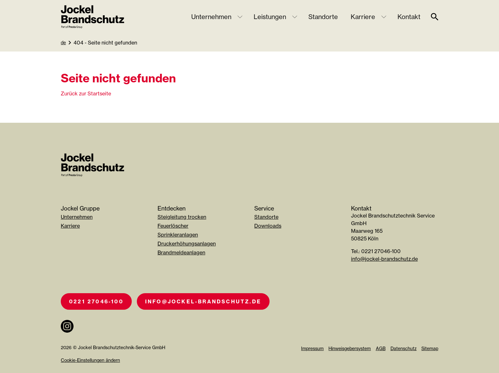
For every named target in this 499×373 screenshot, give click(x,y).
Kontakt (408, 17)
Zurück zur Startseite (86, 93)
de (63, 42)
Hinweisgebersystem (349, 348)
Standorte (323, 17)
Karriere (363, 17)
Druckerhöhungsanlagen (187, 243)
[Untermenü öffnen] (240, 16)
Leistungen (270, 17)
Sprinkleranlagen (178, 234)
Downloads (267, 226)
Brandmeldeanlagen (181, 252)
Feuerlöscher (173, 226)
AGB (381, 348)
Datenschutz (403, 348)
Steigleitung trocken (182, 217)
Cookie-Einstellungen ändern (90, 360)
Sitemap (429, 348)
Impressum (312, 348)
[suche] (435, 17)
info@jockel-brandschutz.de (384, 259)
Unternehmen (211, 17)
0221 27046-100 (96, 301)
